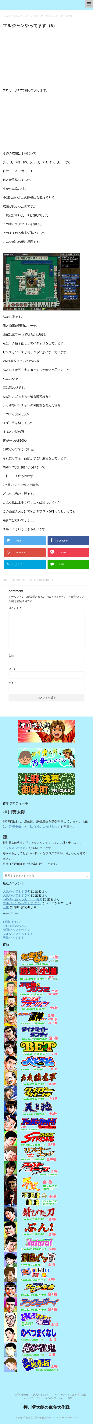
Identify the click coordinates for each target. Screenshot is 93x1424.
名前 (11, 655)
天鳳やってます (16, 848)
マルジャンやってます (18, 933)
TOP (6, 907)
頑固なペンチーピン (16, 929)
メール (12, 669)
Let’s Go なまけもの (43, 826)
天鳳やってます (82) (16, 895)
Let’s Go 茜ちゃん (15, 925)
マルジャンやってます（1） (22, 903)
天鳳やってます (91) (16, 891)
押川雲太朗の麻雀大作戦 (46, 1407)
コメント (16, 607)
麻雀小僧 (15, 826)
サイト (12, 682)
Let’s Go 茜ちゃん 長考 (22, 899)
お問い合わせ (12, 921)
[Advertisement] (46, 59)
